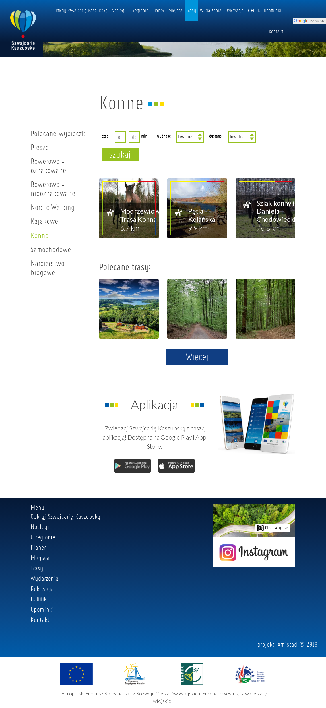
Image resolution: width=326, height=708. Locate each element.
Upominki (272, 10)
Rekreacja (235, 10)
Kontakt (276, 31)
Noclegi (118, 10)
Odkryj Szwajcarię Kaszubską (81, 10)
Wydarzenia (211, 10)
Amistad (287, 644)
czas (105, 136)
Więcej (197, 357)
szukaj (120, 154)
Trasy (191, 10)
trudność (164, 136)
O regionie (138, 10)
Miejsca (175, 10)
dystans (215, 136)
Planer (158, 10)
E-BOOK (254, 10)
